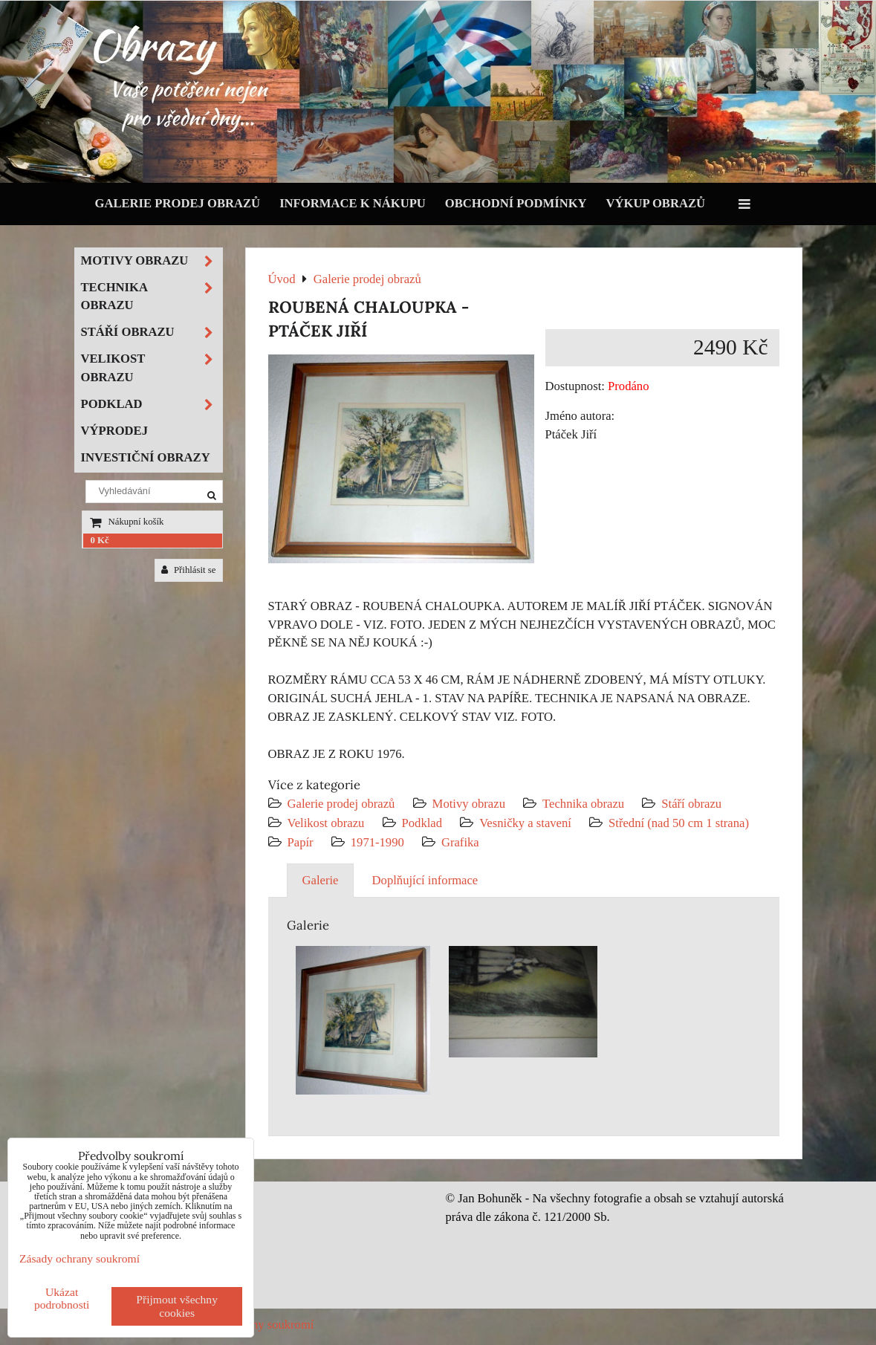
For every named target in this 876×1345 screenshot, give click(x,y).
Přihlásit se (188, 570)
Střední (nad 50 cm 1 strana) (679, 823)
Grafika (460, 842)
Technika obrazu (583, 804)
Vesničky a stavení (526, 823)
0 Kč (100, 540)
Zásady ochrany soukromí (79, 1258)
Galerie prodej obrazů (178, 203)
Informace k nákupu (352, 203)
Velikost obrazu (326, 823)
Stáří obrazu (691, 804)
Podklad (422, 823)
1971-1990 (377, 842)
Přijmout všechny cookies (177, 1306)
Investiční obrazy (145, 457)
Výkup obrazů (655, 203)
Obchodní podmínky (516, 203)
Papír (301, 842)
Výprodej (115, 431)
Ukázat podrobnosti (62, 1298)
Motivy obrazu (468, 804)
